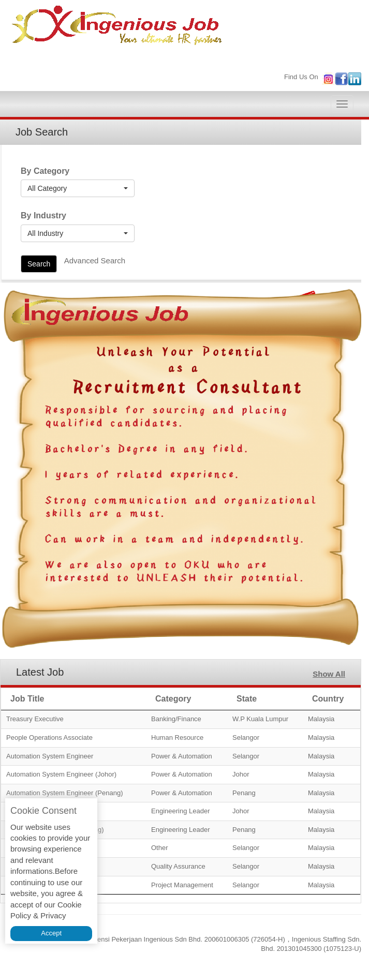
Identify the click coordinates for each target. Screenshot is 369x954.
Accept (51, 933)
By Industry (43, 215)
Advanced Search (94, 260)
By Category (45, 171)
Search (38, 264)
